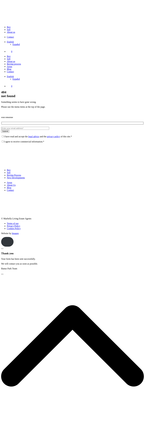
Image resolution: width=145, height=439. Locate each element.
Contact (10, 37)
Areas (9, 66)
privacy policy (53, 136)
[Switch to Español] (16, 44)
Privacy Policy (13, 226)
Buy (9, 27)
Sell (8, 29)
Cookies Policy (14, 228)
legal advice (33, 136)
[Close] (2, 248)
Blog (9, 69)
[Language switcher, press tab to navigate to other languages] (10, 42)
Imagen (15, 233)
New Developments (16, 177)
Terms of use (13, 223)
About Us (11, 185)
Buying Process (14, 175)
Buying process (14, 64)
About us (11, 32)
